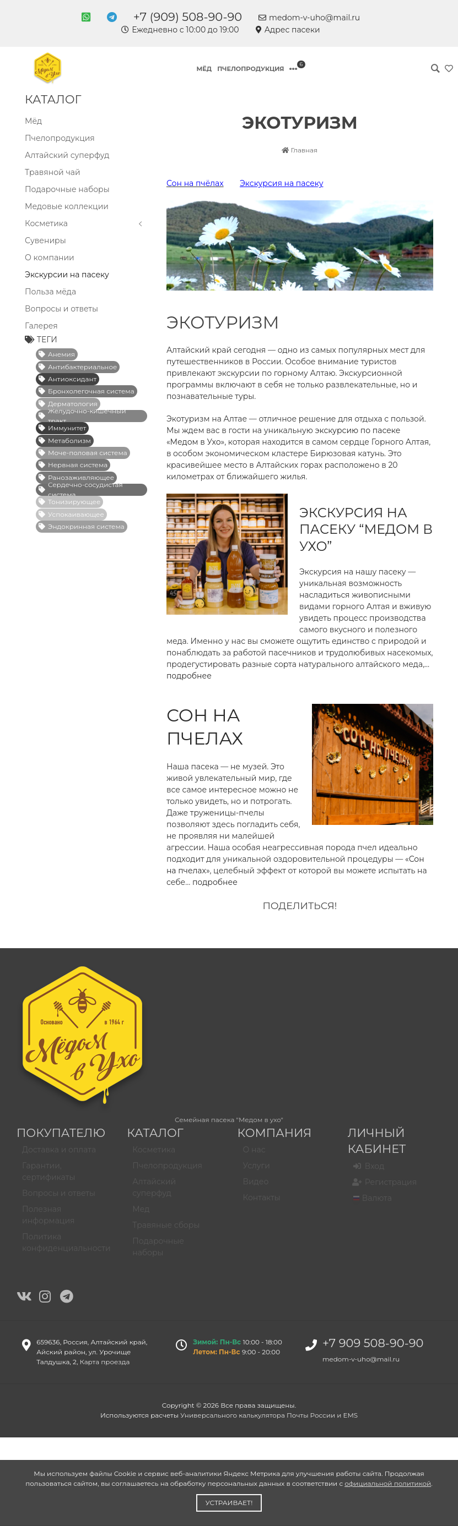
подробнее (215, 882)
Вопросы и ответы (61, 309)
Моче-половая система (83, 452)
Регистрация (385, 1186)
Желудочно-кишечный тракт (82, 416)
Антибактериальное (78, 367)
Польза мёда (50, 292)
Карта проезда (105, 1362)
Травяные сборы (166, 1229)
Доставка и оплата (59, 1154)
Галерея (41, 326)
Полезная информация (48, 1219)
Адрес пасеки (288, 30)
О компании (49, 257)
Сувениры (45, 240)
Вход (369, 1170)
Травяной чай (52, 172)
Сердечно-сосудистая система (81, 490)
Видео (256, 1186)
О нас (254, 1154)
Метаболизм (65, 440)
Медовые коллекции (67, 206)
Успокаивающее (71, 514)
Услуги (256, 1170)
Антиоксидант (67, 379)
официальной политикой (387, 1483)
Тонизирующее (69, 501)
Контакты (262, 1202)
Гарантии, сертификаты (48, 1175)
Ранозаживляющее (76, 477)
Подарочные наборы (67, 189)
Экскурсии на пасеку (67, 275)
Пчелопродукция (250, 69)
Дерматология (68, 404)
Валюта (372, 1202)
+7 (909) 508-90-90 (187, 17)
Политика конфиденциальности (66, 1246)
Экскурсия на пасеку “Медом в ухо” (366, 530)
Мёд (204, 69)
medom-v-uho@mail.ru (309, 18)
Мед (140, 1213)
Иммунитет (62, 428)
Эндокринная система (82, 526)
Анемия (57, 354)
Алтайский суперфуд (67, 155)
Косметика (84, 223)
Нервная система (73, 465)
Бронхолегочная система (86, 391)
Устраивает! (229, 1502)
